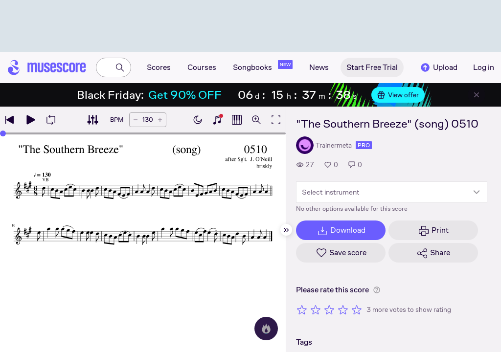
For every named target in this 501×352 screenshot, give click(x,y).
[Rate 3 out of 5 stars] (329, 309)
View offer (398, 95)
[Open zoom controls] (256, 120)
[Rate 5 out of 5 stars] (357, 309)
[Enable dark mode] (197, 120)
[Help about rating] (377, 290)
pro (364, 145)
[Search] (120, 67)
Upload (438, 67)
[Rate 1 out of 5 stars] (302, 309)
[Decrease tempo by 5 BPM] (135, 120)
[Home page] (47, 67)
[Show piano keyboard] (217, 120)
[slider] (3, 133)
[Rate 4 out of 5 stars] (343, 309)
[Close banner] (476, 95)
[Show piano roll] (237, 120)
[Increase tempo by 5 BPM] (160, 120)
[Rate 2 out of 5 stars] (315, 309)
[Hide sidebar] (286, 230)
